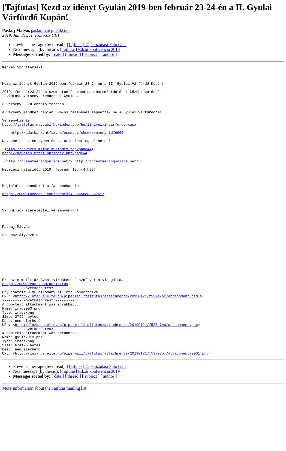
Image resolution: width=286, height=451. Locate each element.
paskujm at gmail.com (50, 30)
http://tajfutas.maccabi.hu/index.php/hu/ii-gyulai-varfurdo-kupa (69, 136)
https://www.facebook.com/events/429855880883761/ (53, 219)
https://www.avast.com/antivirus (35, 327)
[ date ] (58, 54)
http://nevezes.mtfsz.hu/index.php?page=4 (49, 166)
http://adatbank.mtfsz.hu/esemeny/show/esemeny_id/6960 (67, 146)
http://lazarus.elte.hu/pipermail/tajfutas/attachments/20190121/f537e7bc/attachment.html (107, 342)
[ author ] (109, 54)
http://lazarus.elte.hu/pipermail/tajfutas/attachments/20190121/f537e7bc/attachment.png (106, 376)
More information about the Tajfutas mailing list (44, 446)
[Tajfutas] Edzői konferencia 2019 (90, 49)
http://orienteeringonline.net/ (38, 180)
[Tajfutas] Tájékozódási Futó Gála (97, 44)
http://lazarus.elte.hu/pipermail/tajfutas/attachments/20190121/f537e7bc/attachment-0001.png (112, 411)
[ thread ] (73, 54)
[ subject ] (91, 54)
